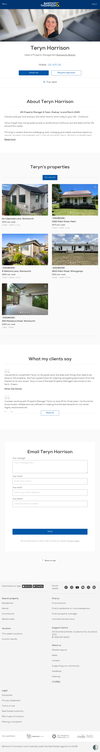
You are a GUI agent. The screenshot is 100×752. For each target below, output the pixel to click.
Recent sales (8, 619)
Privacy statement (11, 701)
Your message (18, 458)
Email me (33, 73)
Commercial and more (63, 619)
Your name (17, 476)
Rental (5, 609)
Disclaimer (7, 695)
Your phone (17, 499)
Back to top (49, 560)
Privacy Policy (73, 541)
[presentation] (32, 518)
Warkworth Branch (66, 55)
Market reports (59, 650)
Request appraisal (66, 73)
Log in (94, 4)
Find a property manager (64, 614)
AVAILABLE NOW (58, 218)
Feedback (57, 671)
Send (50, 532)
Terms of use (8, 706)
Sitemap (56, 677)
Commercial (8, 614)
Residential (7, 603)
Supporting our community (65, 666)
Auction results (9, 639)
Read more (9, 140)
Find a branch (59, 603)
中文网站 (56, 682)
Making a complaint (12, 722)
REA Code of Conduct (13, 717)
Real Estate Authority (12, 711)
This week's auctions (12, 634)
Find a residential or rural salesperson (71, 609)
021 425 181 (54, 65)
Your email (17, 488)
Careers (56, 661)
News (54, 655)
